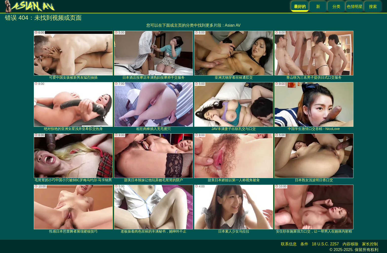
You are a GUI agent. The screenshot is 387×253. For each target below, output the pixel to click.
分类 (336, 6)
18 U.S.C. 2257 (325, 244)
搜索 (373, 6)
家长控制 (370, 244)
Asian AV (233, 25)
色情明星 (355, 6)
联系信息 (289, 244)
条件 (304, 244)
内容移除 (350, 244)
